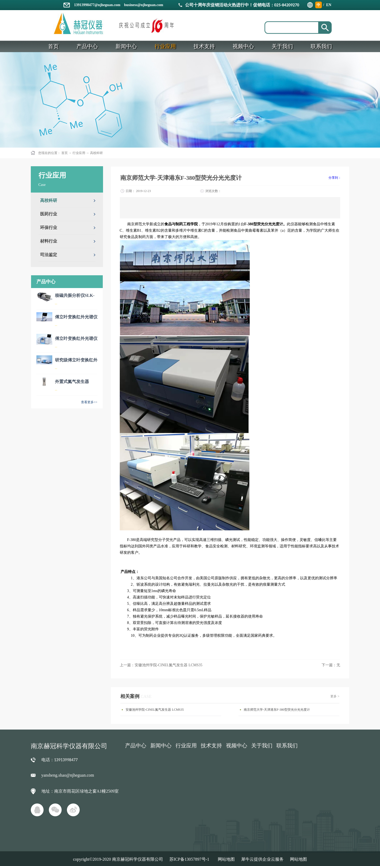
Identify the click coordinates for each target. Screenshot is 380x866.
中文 (318, 5)
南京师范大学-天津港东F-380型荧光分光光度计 (277, 709)
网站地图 (225, 859)
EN (328, 5)
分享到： (334, 178)
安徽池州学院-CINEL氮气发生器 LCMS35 (155, 709)
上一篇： (161, 665)
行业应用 (78, 153)
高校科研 (96, 153)
